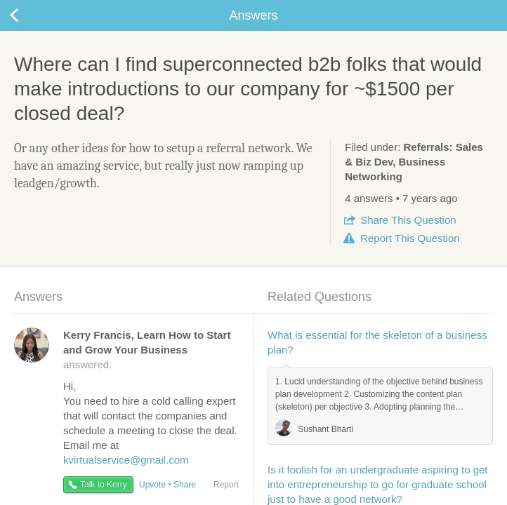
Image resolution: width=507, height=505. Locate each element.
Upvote (152, 485)
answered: (146, 349)
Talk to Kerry (103, 485)
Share (408, 220)
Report (409, 238)
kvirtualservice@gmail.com (126, 460)
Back (28, 15)
